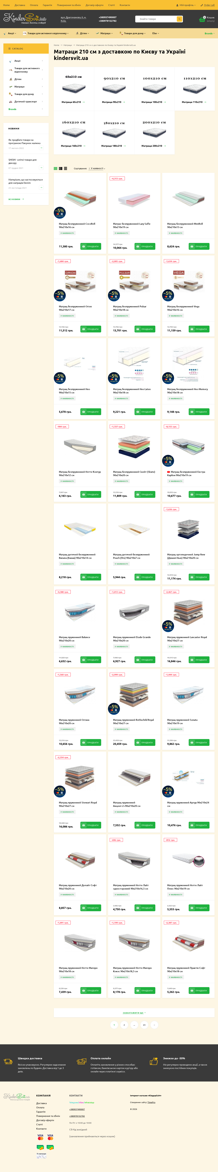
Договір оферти (94, 4)
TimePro (151, 1102)
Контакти (125, 4)
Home (6, 4)
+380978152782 (107, 20)
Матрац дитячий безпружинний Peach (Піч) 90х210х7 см (131, 556)
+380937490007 (107, 17)
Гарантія (47, 4)
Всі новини (16, 199)
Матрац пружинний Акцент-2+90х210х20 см (126, 804)
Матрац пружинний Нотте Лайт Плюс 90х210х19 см (185, 887)
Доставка (20, 4)
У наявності (96, 168)
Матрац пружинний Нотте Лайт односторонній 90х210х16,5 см (131, 887)
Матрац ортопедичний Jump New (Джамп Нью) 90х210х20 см (186, 556)
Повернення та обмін (69, 4)
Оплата (34, 4)
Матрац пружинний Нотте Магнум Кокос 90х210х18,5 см (132, 969)
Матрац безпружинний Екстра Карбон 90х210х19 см (186, 473)
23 (144, 1024)
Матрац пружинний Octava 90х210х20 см (74, 721)
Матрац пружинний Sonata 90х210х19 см (182, 721)
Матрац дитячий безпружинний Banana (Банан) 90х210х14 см (77, 556)
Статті (111, 4)
